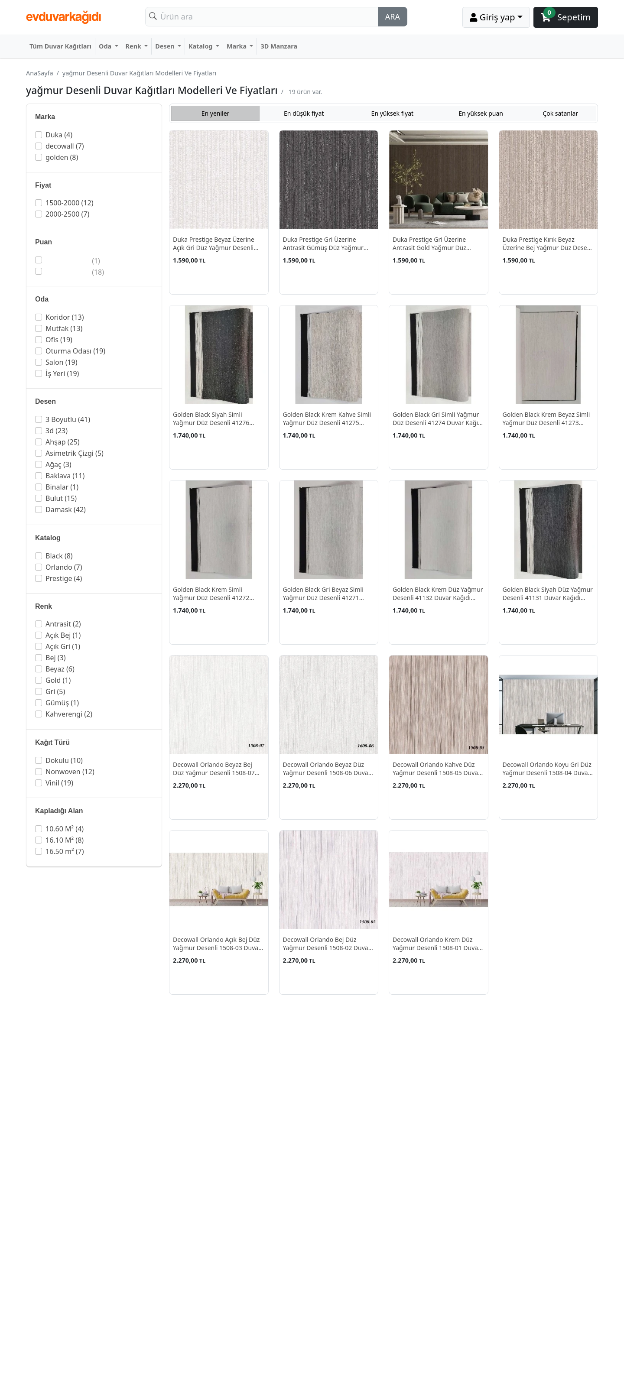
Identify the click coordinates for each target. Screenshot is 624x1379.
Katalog (201, 46)
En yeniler (216, 113)
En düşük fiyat (304, 113)
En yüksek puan (480, 113)
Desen (165, 46)
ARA (392, 16)
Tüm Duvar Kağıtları (60, 46)
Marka (237, 46)
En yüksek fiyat (392, 113)
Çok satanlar (560, 113)
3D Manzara (278, 46)
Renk (134, 46)
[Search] (261, 16)
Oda (106, 46)
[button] (95, 135)
